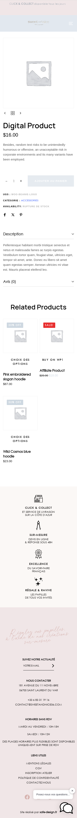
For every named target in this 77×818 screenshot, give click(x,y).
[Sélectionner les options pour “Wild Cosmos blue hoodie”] (20, 439)
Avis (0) (9, 281)
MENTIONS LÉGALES (38, 763)
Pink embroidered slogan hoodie (17, 376)
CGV (38, 768)
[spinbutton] (13, 181)
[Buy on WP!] (53, 360)
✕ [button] (72, 790)
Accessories (29, 200)
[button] (66, 808)
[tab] (38, 234)
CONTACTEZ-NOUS (38, 782)
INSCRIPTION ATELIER (38, 773)
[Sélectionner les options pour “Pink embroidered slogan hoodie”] (20, 362)
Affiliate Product (52, 370)
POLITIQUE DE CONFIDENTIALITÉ (38, 778)
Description (13, 234)
